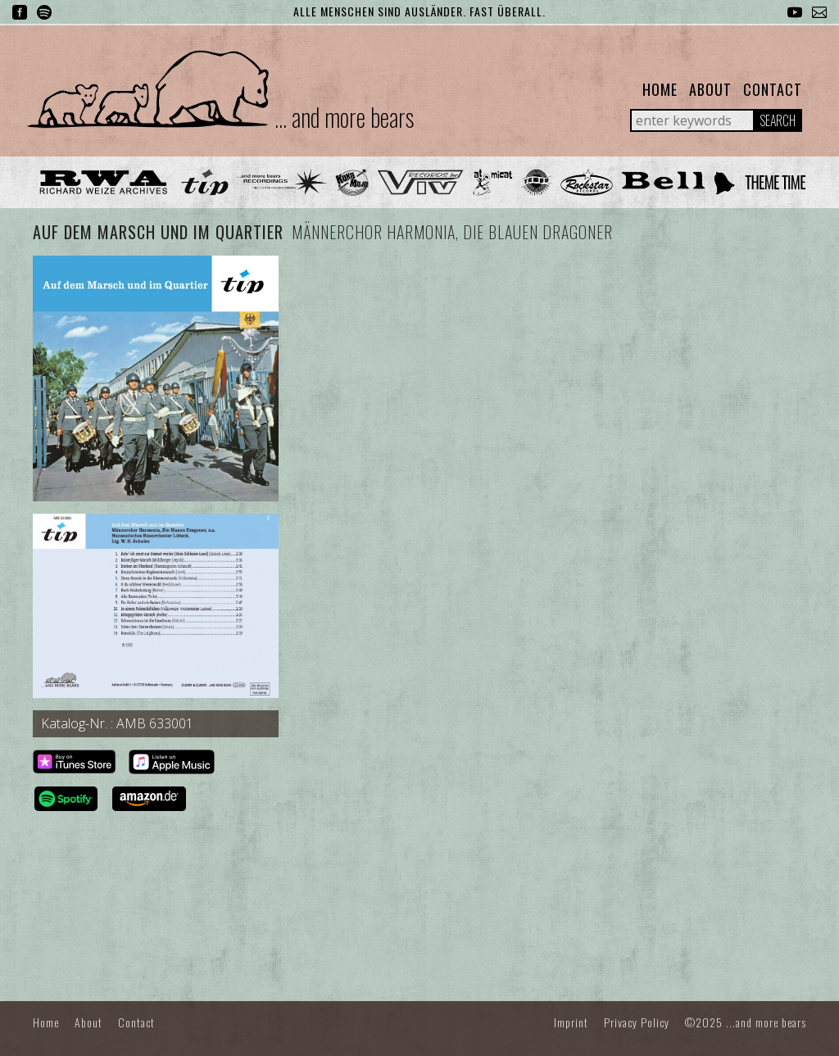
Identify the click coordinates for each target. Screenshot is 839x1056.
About (710, 89)
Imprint (571, 1022)
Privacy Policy (636, 1022)
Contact (772, 89)
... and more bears (344, 116)
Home (660, 89)
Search (778, 120)
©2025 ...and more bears (745, 1022)
